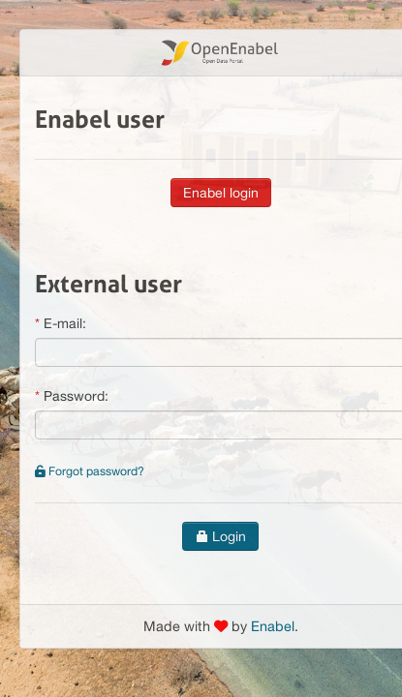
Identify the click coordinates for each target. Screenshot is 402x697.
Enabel (272, 626)
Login (220, 536)
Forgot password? (89, 471)
